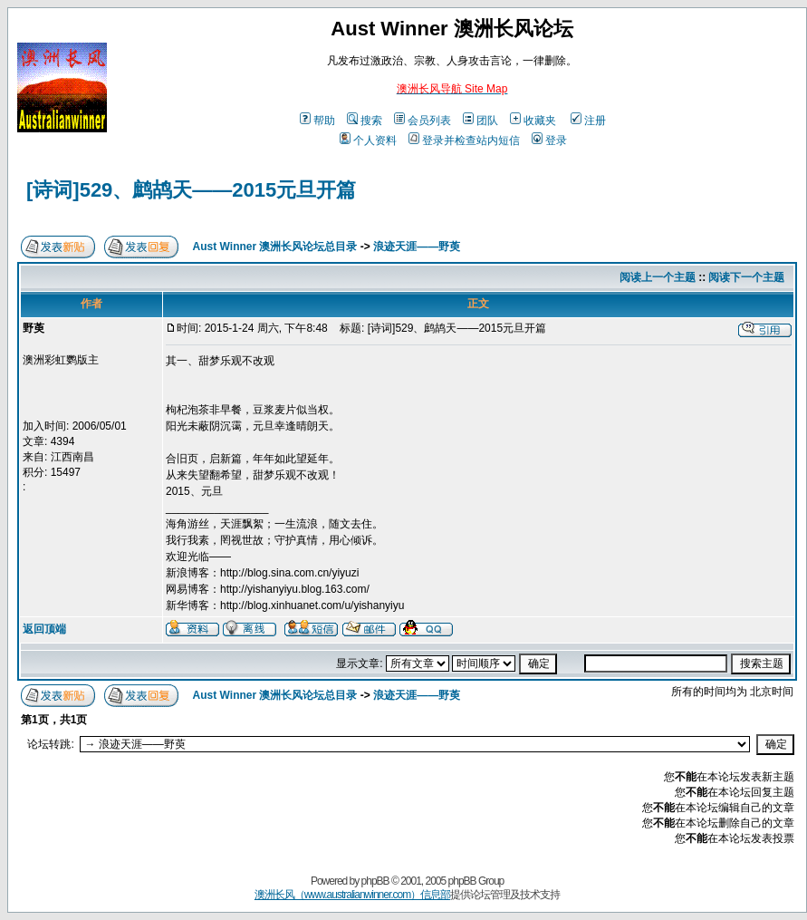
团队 (480, 120)
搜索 (364, 120)
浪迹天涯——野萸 (416, 246)
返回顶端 (44, 629)
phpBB (375, 881)
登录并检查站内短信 (464, 140)
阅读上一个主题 (658, 277)
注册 (588, 120)
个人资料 (368, 140)
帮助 (317, 120)
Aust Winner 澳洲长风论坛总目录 (275, 246)
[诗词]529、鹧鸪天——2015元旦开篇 (191, 190)
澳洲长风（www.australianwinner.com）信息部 (352, 894)
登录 (549, 140)
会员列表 (422, 120)
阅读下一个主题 (746, 277)
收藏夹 (533, 120)
